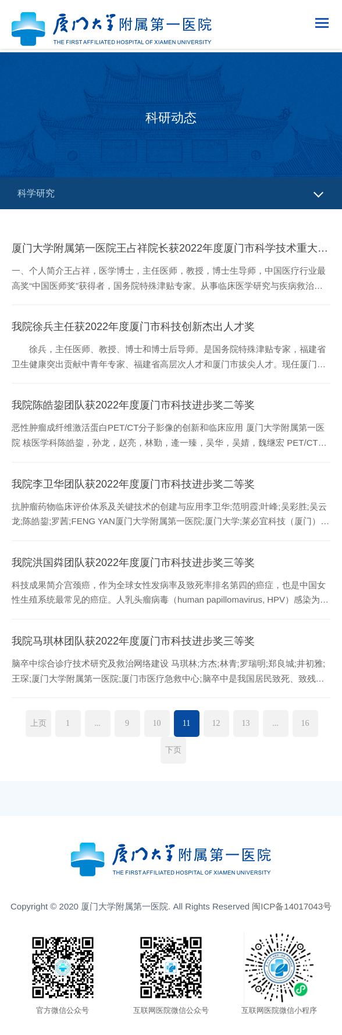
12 (216, 723)
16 (305, 723)
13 (246, 723)
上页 (38, 723)
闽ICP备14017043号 (292, 906)
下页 (173, 750)
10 (157, 723)
